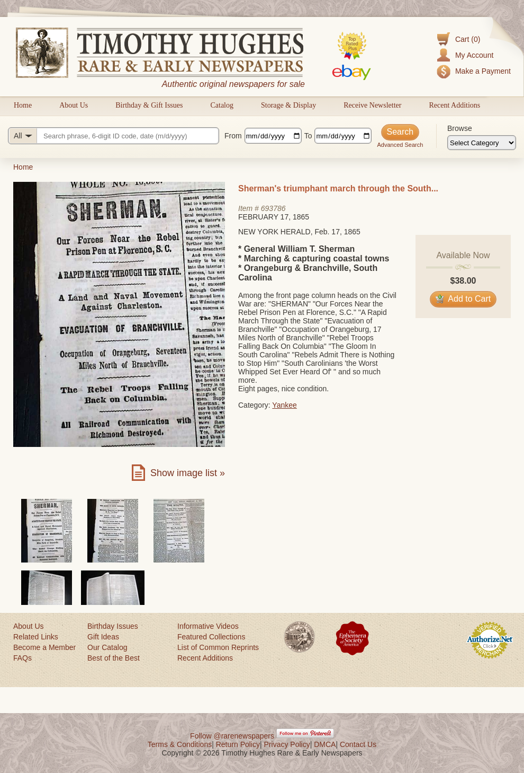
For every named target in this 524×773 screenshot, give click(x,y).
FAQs (22, 658)
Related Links (35, 637)
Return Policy (238, 744)
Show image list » (187, 473)
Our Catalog (107, 647)
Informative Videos (208, 626)
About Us (73, 105)
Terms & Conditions (180, 744)
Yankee (284, 405)
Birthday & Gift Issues (149, 105)
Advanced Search (400, 145)
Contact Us (358, 744)
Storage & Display (288, 105)
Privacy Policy (287, 744)
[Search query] (113, 135)
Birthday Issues (112, 626)
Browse (459, 128)
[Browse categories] (481, 142)
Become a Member (44, 647)
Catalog (221, 105)
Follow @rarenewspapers (232, 736)
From (233, 135)
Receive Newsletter (372, 105)
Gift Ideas (103, 637)
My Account (474, 55)
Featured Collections (211, 637)
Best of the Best (113, 658)
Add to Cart (463, 298)
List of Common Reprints (218, 647)
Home (23, 105)
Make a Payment (483, 71)
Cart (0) (467, 39)
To (308, 135)
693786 (273, 208)
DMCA (325, 744)
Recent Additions (454, 105)
